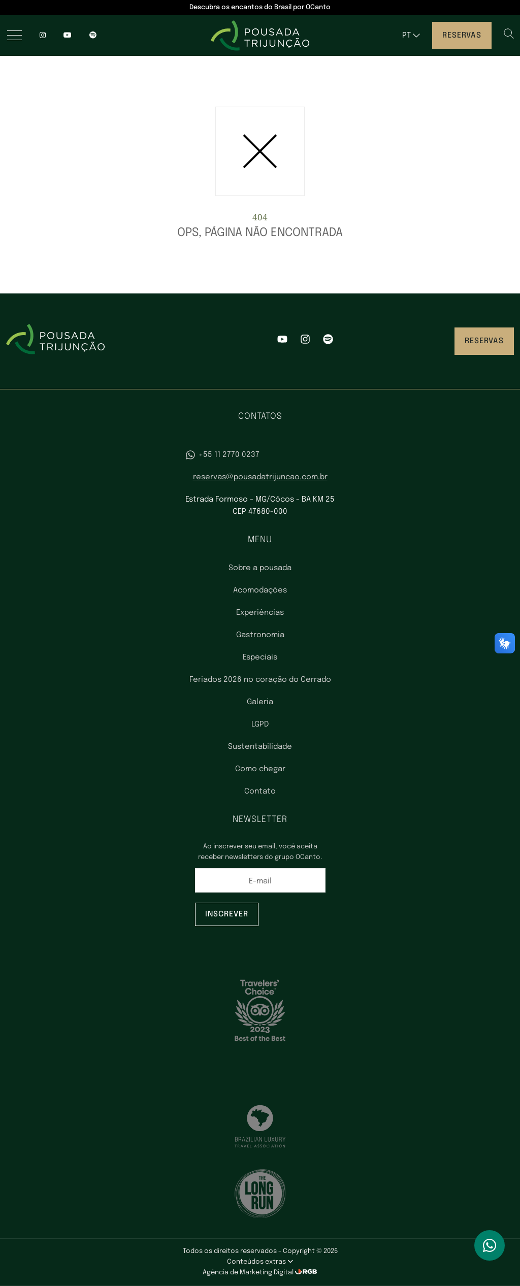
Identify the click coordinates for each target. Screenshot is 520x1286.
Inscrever (226, 914)
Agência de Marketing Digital (249, 1272)
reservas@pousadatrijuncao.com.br (260, 477)
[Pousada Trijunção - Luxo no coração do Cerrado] (260, 35)
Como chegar (260, 769)
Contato (260, 791)
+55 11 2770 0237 (222, 455)
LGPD (260, 724)
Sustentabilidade (260, 747)
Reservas (461, 35)
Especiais (260, 657)
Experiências (260, 613)
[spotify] (92, 35)
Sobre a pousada (260, 568)
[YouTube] (67, 35)
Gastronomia (260, 635)
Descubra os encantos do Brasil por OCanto (260, 7)
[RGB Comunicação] (306, 1272)
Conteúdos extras (260, 1261)
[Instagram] (43, 35)
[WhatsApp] (489, 1245)
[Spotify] (328, 341)
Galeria (260, 702)
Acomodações (260, 590)
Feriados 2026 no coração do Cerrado (260, 680)
